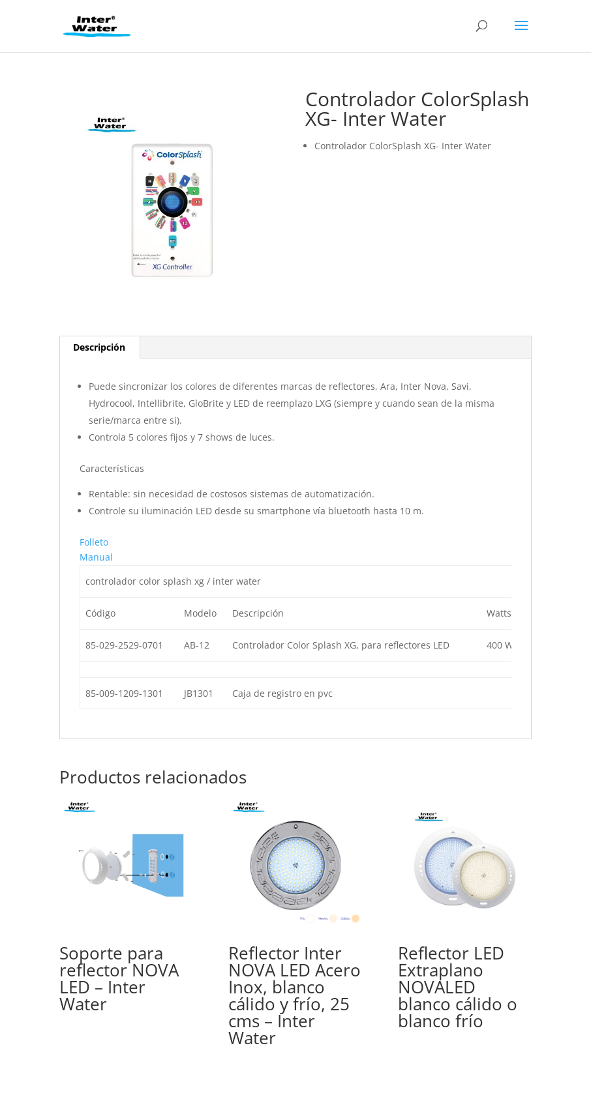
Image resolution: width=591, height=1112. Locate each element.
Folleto (94, 542)
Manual (96, 557)
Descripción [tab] (99, 347)
